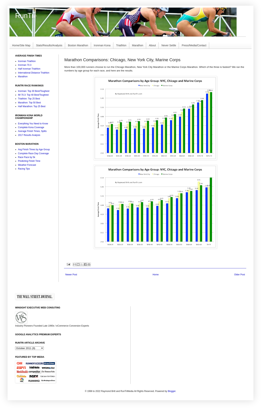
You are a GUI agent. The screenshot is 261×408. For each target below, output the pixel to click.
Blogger (171, 391)
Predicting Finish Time (29, 161)
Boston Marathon (78, 45)
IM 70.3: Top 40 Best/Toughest (33, 95)
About (152, 45)
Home (156, 274)
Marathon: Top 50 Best (29, 102)
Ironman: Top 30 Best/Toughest (33, 91)
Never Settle (168, 45)
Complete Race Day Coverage (33, 153)
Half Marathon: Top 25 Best (31, 106)
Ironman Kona (102, 45)
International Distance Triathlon (33, 72)
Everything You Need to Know (33, 123)
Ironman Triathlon (27, 61)
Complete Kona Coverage (31, 127)
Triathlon (121, 45)
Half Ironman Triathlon (29, 68)
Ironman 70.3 (24, 65)
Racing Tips (24, 168)
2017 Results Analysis (29, 135)
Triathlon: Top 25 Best (29, 98)
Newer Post (71, 274)
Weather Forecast (27, 165)
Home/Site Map (21, 45)
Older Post (239, 274)
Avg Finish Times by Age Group (34, 149)
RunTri (25, 15)
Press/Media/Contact (194, 45)
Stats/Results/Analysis (49, 45)
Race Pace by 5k (26, 157)
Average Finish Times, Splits (32, 131)
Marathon (137, 45)
